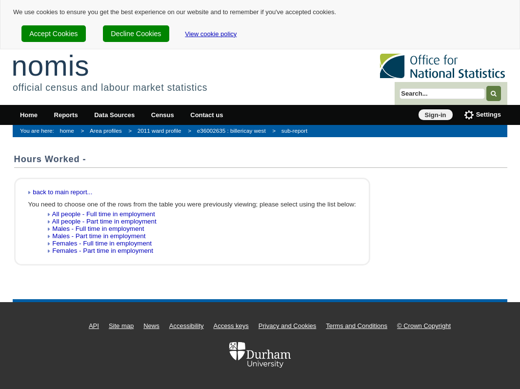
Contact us (206, 115)
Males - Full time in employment (98, 228)
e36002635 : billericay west (231, 130)
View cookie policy (211, 34)
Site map (121, 325)
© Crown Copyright (424, 325)
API (94, 325)
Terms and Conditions (356, 325)
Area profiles (106, 130)
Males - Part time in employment (98, 236)
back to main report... (62, 192)
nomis (50, 66)
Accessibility (186, 325)
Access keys (231, 325)
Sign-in (435, 115)
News (151, 325)
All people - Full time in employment (103, 214)
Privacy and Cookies (288, 325)
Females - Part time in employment (102, 250)
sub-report (294, 130)
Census (162, 115)
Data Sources (114, 115)
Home (29, 115)
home (67, 130)
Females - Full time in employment (102, 243)
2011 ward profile (159, 130)
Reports (66, 115)
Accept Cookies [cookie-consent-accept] (53, 34)
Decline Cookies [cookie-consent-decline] (136, 34)
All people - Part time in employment (104, 221)
